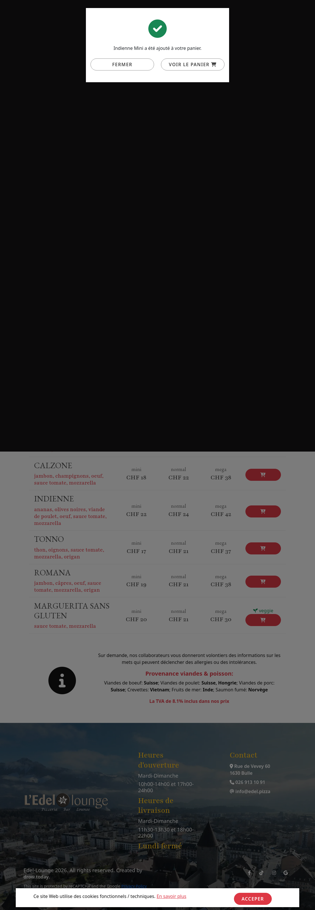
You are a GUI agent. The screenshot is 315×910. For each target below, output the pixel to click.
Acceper (253, 899)
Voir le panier (193, 64)
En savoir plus (171, 896)
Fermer (122, 64)
